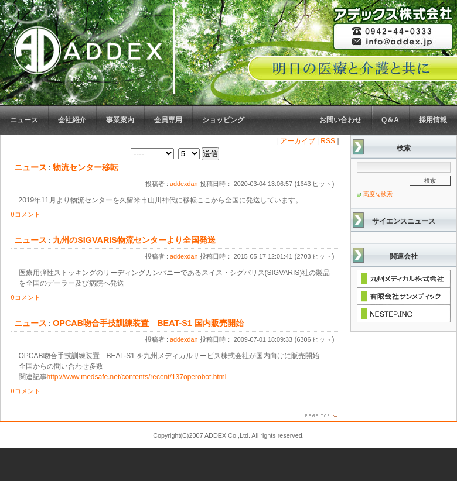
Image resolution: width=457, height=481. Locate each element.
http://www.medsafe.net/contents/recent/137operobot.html (137, 377)
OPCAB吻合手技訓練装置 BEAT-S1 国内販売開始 (148, 323)
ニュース (24, 120)
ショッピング (223, 120)
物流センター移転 (85, 167)
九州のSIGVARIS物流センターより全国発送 (134, 240)
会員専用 (168, 120)
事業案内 (120, 120)
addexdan (183, 183)
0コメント (25, 214)
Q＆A (390, 120)
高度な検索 (378, 194)
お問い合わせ (340, 120)
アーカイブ (297, 141)
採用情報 (433, 120)
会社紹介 (72, 120)
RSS (327, 141)
